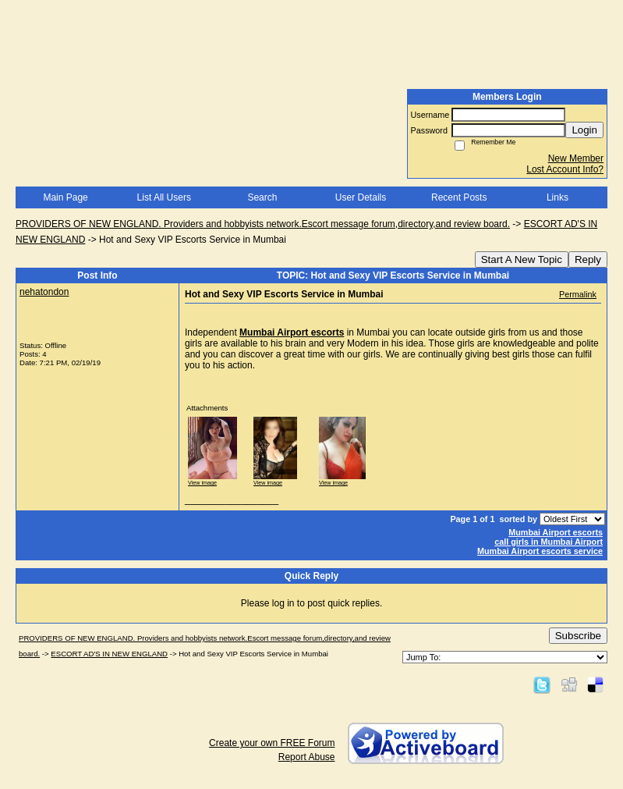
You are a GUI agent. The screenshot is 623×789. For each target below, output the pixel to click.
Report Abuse (306, 757)
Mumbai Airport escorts (291, 332)
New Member (576, 158)
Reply (588, 259)
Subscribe (578, 636)
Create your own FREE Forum (272, 742)
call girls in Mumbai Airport (548, 541)
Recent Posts (459, 197)
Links (557, 197)
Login (584, 130)
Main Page (65, 197)
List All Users (164, 197)
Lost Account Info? (565, 169)
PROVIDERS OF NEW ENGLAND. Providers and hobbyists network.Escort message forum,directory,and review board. (263, 224)
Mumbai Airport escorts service (540, 551)
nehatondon (44, 291)
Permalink (577, 294)
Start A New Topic (521, 259)
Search (262, 197)
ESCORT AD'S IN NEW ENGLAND (109, 653)
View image (202, 482)
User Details (360, 197)
